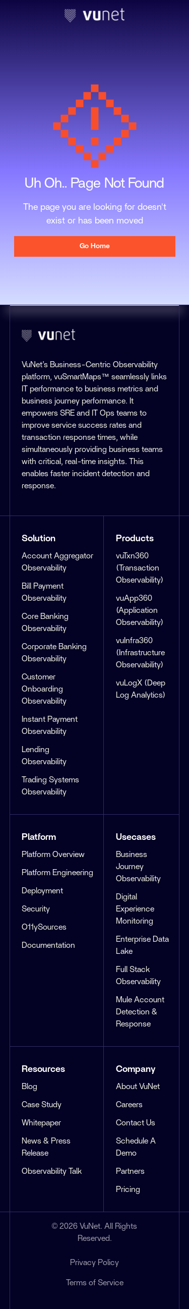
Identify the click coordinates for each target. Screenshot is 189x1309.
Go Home (95, 246)
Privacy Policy (94, 1263)
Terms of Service (94, 1283)
